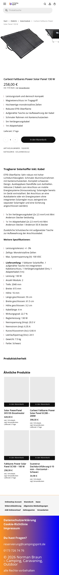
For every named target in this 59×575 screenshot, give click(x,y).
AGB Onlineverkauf (13, 510)
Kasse (38, 502)
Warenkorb (28, 502)
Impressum (12, 528)
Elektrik (14, 21)
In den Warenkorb (38, 139)
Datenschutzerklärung (20, 520)
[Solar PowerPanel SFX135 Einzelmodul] (16, 392)
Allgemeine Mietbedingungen (36, 506)
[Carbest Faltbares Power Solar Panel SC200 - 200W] (42, 392)
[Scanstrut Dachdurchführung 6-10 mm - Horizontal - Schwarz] (42, 445)
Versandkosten (24, 88)
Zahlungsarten (29, 510)
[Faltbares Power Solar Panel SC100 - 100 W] (16, 445)
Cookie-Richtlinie (16, 524)
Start (5, 21)
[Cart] (54, 3)
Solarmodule (25, 21)
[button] (4, 3)
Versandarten (42, 510)
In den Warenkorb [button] (16, 404)
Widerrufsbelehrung (13, 506)
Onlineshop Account (13, 502)
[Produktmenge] (10, 140)
